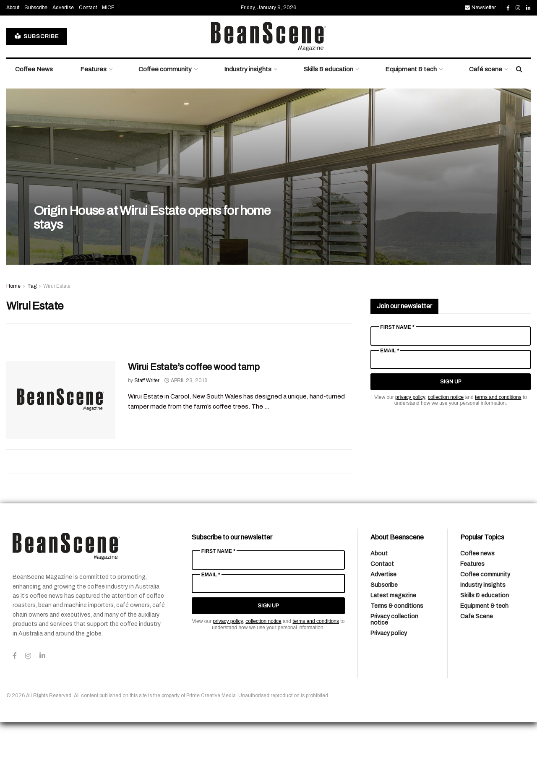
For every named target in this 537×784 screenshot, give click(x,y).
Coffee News (34, 131)
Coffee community (165, 131)
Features (93, 131)
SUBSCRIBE (37, 98)
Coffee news (477, 615)
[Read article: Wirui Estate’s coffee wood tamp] (60, 461)
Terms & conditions (396, 667)
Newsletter (480, 69)
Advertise (63, 69)
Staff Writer (146, 442)
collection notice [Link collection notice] (446, 459)
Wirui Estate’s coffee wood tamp (193, 429)
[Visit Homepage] (268, 98)
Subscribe (35, 69)
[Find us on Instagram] (518, 70)
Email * (389, 412)
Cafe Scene (476, 678)
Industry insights (247, 131)
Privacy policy (388, 695)
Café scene (485, 131)
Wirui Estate (56, 348)
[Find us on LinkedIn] (528, 70)
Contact (88, 69)
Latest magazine (393, 657)
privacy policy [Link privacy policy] (410, 459)
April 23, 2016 (185, 442)
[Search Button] (519, 130)
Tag (31, 348)
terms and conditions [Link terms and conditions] (498, 459)
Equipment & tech (411, 131)
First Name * (397, 389)
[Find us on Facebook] (508, 70)
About (12, 69)
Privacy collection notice (394, 681)
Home (13, 348)
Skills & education (328, 131)
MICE (108, 69)
